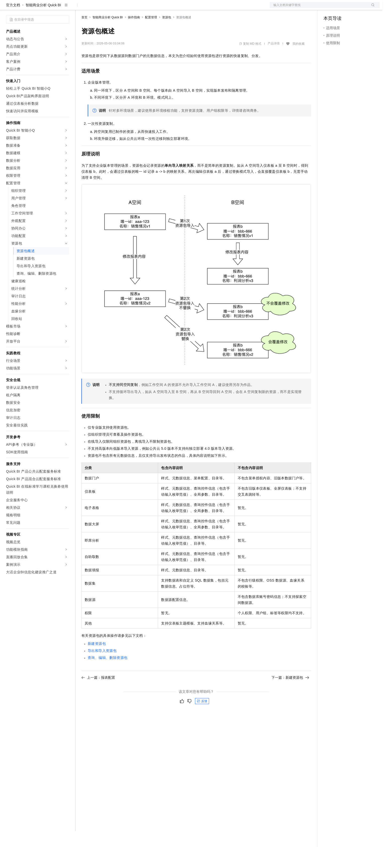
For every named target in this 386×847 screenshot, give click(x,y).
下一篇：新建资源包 (290, 694)
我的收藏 (299, 60)
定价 (108, 8)
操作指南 (134, 33)
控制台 (341, 8)
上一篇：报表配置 (98, 694)
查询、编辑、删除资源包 (107, 674)
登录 (371, 8)
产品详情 (274, 59)
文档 (318, 8)
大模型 (51, 8)
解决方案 (81, 8)
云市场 (122, 8)
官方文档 (13, 21)
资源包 (166, 33)
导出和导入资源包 (102, 667)
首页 (84, 33)
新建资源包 (97, 660)
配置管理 (151, 33)
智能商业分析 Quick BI (43, 21)
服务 (148, 8)
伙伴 (136, 8)
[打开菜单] (8, 8)
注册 (353, 8)
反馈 (202, 717)
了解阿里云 (165, 8)
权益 (96, 8)
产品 (65, 8)
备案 (329, 8)
